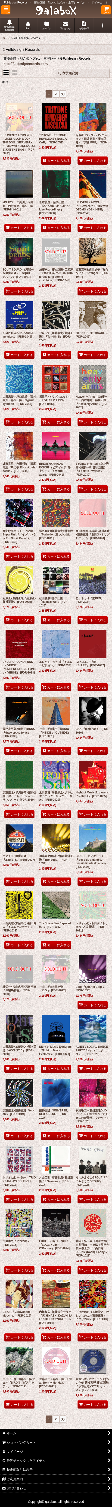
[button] (5, 9)
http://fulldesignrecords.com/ (25, 64)
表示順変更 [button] (68, 73)
